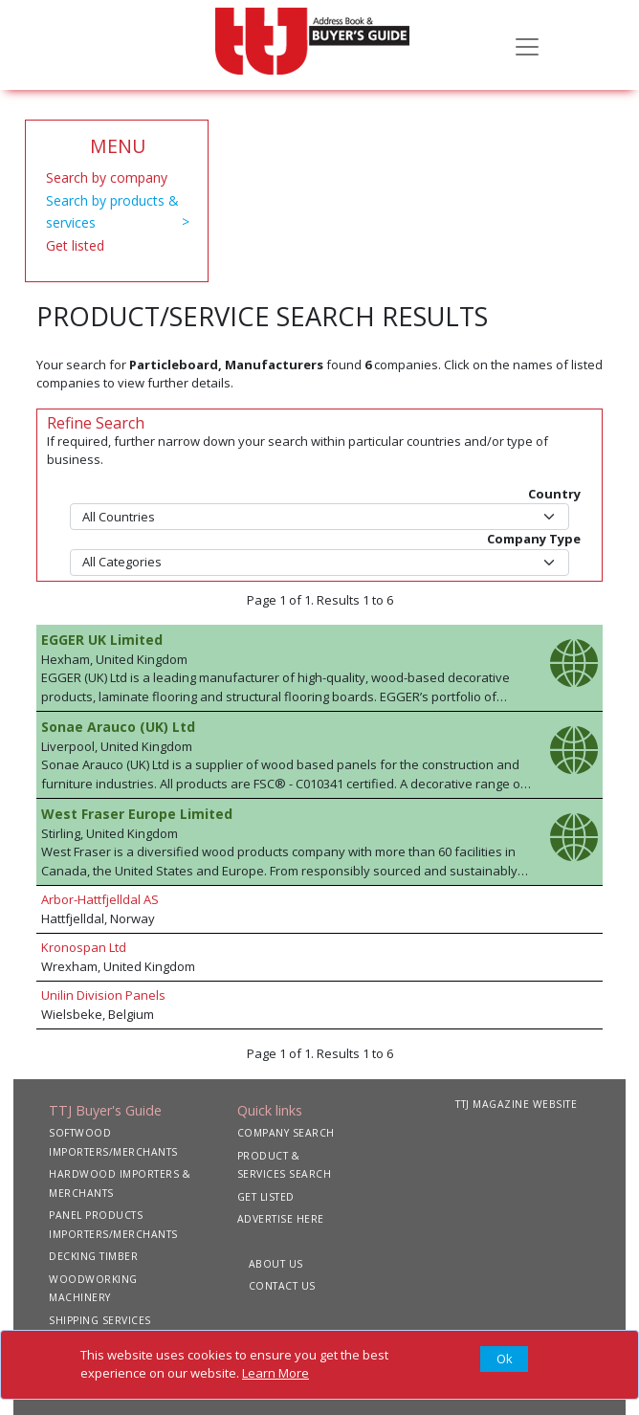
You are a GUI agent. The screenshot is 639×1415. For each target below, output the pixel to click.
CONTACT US (282, 1286)
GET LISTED (266, 1197)
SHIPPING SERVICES (100, 1320)
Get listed (75, 245)
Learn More (275, 1373)
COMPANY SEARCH (286, 1132)
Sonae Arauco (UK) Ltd (118, 727)
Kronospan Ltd (83, 947)
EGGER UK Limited (102, 639)
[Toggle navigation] (527, 45)
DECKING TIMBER (93, 1256)
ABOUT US (276, 1264)
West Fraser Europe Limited (136, 814)
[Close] (504, 1359)
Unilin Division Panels (103, 995)
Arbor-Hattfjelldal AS (100, 899)
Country (554, 493)
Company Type (534, 538)
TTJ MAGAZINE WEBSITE (516, 1104)
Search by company (106, 177)
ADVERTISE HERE (280, 1219)
